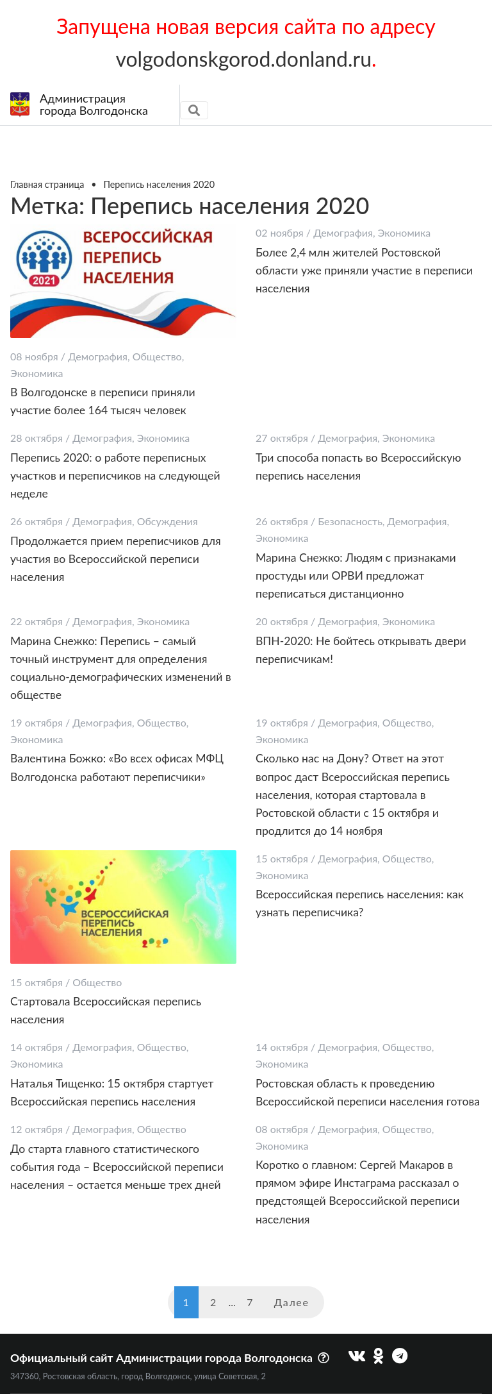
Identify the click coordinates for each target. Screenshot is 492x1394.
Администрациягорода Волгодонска (79, 104)
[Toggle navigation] (194, 110)
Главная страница (47, 184)
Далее (291, 1302)
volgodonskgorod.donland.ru (243, 58)
